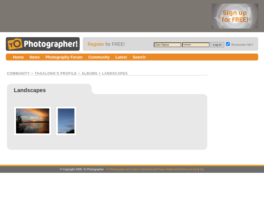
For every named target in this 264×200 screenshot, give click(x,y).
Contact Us (136, 169)
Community (18, 73)
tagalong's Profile (56, 73)
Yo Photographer (116, 169)
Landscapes (115, 73)
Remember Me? (239, 44)
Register (96, 44)
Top (202, 169)
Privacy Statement (167, 169)
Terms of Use (189, 169)
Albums (89, 73)
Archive (149, 169)
